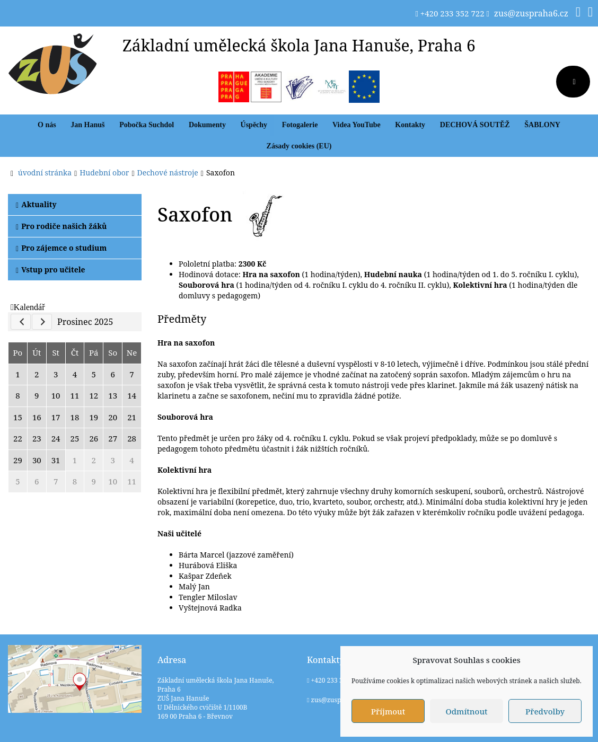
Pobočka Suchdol (146, 125)
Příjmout (388, 711)
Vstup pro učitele (50, 269)
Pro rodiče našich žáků (61, 226)
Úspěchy (254, 125)
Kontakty (410, 125)
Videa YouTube (356, 125)
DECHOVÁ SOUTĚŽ (475, 125)
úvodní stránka (45, 172)
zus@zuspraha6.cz (531, 13)
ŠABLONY (542, 125)
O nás (47, 125)
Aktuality (36, 204)
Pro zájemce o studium (61, 248)
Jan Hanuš (87, 125)
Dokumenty (207, 125)
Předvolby (545, 711)
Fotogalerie (300, 125)
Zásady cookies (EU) (299, 146)
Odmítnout (466, 711)
